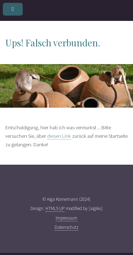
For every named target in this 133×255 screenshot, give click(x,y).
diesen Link (59, 136)
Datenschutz (66, 227)
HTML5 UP (55, 208)
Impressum (66, 218)
